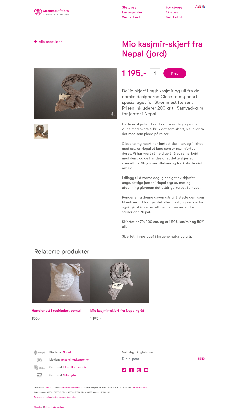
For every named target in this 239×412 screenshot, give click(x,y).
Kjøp (174, 73)
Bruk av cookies (58, 397)
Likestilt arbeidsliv (60, 367)
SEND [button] (201, 358)
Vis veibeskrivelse (139, 387)
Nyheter (48, 407)
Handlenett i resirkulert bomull (57, 310)
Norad (52, 352)
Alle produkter (50, 42)
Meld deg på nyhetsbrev (137, 352)
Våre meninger (58, 407)
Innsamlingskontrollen (61, 359)
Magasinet (38, 407)
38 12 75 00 (49, 387)
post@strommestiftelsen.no (72, 387)
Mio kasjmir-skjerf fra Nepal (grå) (117, 310)
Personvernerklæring (42, 397)
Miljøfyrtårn (56, 375)
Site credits (71, 397)
